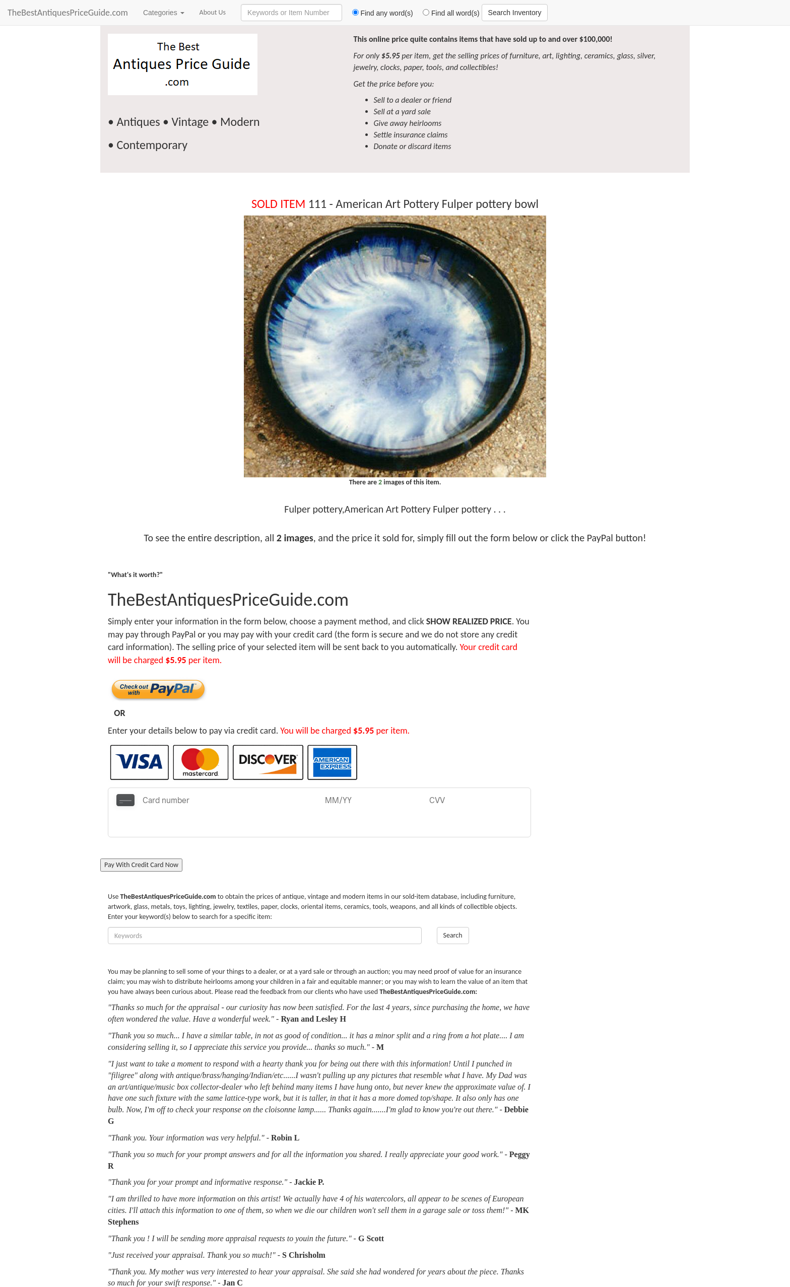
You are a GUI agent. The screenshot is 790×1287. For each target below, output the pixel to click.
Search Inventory (515, 13)
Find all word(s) (447, 13)
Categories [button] (163, 13)
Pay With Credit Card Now (141, 840)
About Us (213, 12)
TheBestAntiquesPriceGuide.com (68, 12)
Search (453, 910)
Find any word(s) (378, 13)
